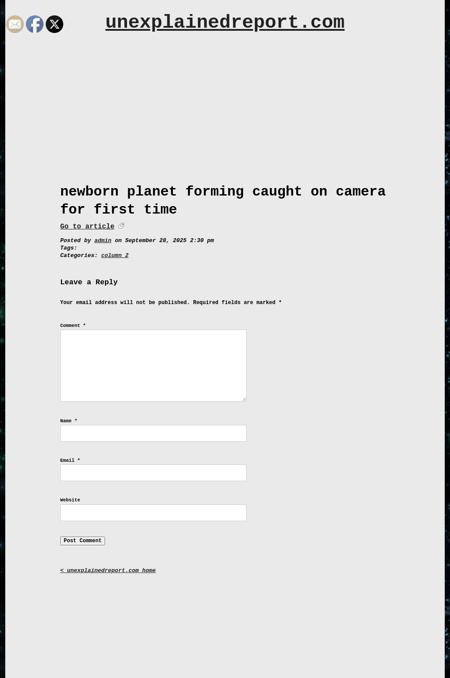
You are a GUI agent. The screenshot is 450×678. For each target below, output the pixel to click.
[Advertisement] (225, 104)
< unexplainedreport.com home (108, 570)
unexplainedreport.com (225, 22)
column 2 (114, 255)
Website (70, 500)
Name (68, 421)
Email (70, 460)
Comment (73, 325)
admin (103, 240)
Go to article (87, 227)
